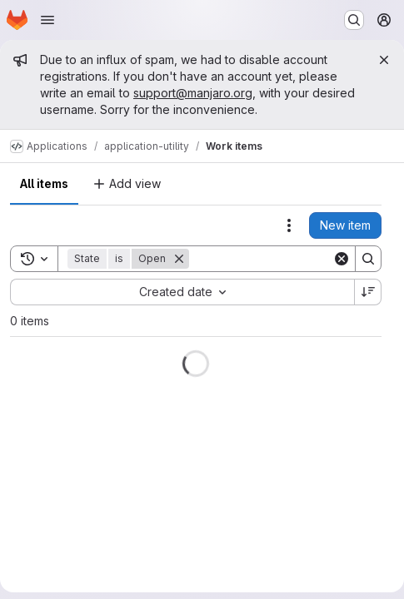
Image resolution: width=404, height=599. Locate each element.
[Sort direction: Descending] (368, 292)
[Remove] (179, 259)
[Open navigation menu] (47, 20)
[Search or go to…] (354, 20)
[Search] (292, 259)
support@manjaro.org (192, 93)
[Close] (384, 60)
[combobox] (182, 292)
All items (44, 183)
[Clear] (342, 259)
